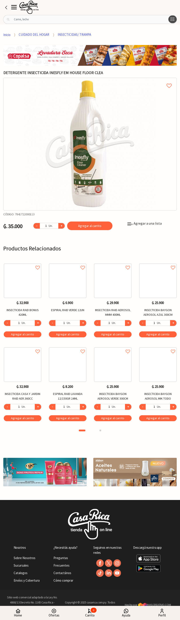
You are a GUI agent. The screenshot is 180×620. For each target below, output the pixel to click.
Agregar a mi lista (90, 81)
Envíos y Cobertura (27, 580)
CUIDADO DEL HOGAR (34, 34)
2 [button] (100, 430)
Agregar (22, 334)
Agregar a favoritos (22, 262)
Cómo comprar (63, 580)
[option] (90, 144)
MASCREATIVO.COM (154, 605)
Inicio (7, 34)
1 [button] (82, 430)
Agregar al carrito (89, 226)
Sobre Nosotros (24, 558)
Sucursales (21, 565)
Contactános (62, 573)
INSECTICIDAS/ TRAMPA (74, 34)
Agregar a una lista (144, 223)
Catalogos (21, 573)
